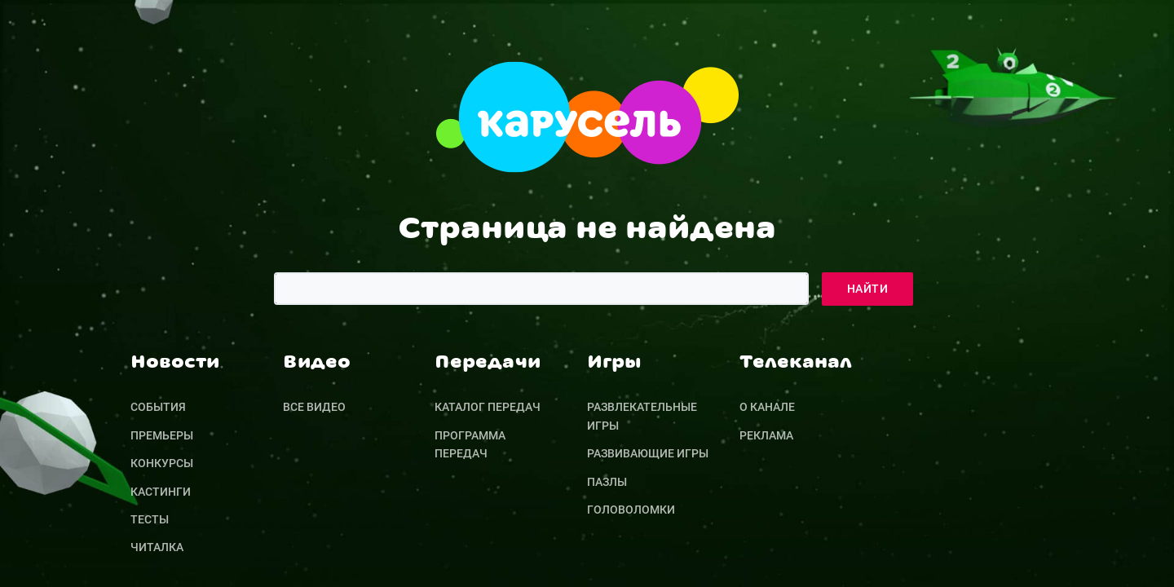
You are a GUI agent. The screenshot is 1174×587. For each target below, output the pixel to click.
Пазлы (607, 481)
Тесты (149, 519)
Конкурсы (161, 463)
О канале (767, 406)
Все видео (314, 406)
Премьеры (161, 435)
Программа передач (470, 444)
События (158, 406)
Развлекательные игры (642, 415)
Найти (867, 288)
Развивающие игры (647, 453)
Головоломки (631, 509)
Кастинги (160, 491)
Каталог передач (488, 406)
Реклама (766, 435)
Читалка (156, 547)
